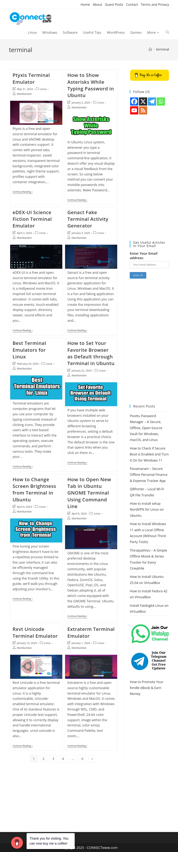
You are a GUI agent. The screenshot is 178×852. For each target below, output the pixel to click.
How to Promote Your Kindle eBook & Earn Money (146, 688)
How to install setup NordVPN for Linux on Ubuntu (147, 509)
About (97, 4)
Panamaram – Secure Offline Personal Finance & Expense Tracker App (148, 474)
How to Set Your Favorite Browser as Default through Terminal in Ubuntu (90, 353)
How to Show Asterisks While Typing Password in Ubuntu (90, 85)
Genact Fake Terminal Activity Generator (87, 219)
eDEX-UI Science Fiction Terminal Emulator (32, 219)
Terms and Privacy (155, 4)
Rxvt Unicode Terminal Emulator (35, 632)
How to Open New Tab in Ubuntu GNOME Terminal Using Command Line (89, 493)
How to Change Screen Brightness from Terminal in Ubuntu (34, 489)
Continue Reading (23, 192)
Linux (43, 89)
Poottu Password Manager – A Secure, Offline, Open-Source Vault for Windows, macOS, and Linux (146, 428)
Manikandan (24, 94)
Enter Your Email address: (143, 255)
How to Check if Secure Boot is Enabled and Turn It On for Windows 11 (149, 454)
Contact (132, 4)
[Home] (150, 49)
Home (85, 4)
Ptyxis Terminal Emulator (31, 78)
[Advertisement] (149, 177)
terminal (162, 49)
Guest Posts (114, 4)
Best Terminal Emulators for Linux (29, 350)
